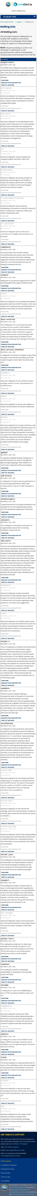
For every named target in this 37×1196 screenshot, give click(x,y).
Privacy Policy (5, 1173)
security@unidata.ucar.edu (10, 1156)
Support (19, 22)
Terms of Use (5, 1177)
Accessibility (5, 1181)
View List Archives (7, 85)
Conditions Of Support (20, 1144)
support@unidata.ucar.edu (15, 1150)
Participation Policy (7, 1169)
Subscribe (4, 80)
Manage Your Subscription (11, 83)
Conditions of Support (9, 1165)
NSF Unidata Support (11, 1147)
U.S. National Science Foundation (23, 1194)
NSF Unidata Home (7, 22)
